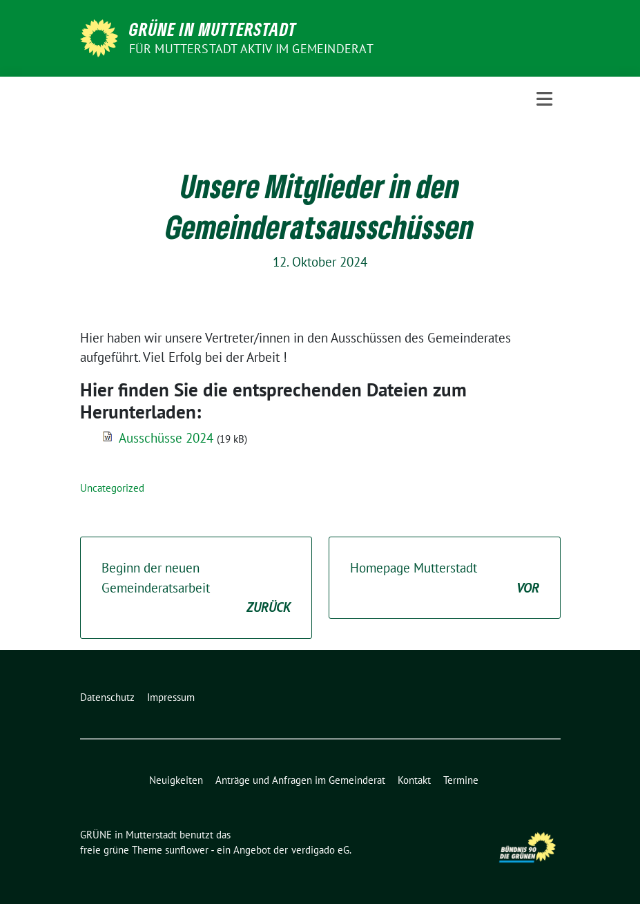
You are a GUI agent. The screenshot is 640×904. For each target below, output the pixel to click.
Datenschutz (107, 697)
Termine (460, 780)
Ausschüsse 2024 (166, 438)
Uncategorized (112, 487)
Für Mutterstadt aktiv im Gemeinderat (251, 49)
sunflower (187, 849)
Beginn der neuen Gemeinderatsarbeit (196, 588)
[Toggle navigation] (544, 99)
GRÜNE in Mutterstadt (213, 29)
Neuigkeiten (176, 780)
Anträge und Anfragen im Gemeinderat (300, 780)
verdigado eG (320, 849)
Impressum (171, 697)
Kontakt (414, 780)
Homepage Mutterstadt (444, 578)
